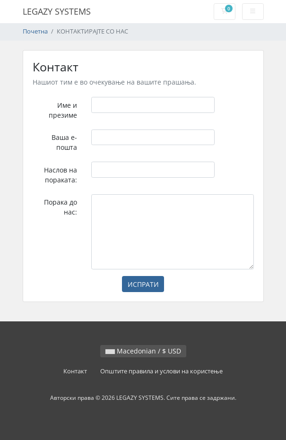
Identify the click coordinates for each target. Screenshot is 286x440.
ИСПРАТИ (143, 284)
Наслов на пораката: (60, 174)
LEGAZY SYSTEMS (57, 11)
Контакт (75, 371)
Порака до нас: (60, 207)
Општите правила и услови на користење (161, 371)
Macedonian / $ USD (143, 350)
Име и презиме (63, 110)
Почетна (35, 31)
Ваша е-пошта (64, 142)
